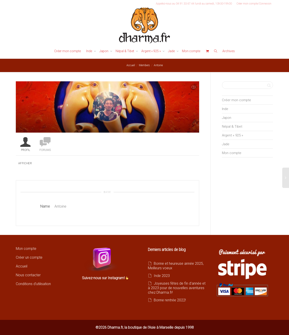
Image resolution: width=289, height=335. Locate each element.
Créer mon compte (67, 51)
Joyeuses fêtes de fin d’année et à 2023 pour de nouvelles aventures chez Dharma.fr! (176, 288)
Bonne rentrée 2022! (170, 300)
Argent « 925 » (151, 51)
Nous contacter (28, 275)
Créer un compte (29, 257)
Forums (45, 150)
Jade (171, 51)
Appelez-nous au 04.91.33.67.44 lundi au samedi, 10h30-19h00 (194, 3)
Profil (25, 150)
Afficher (25, 163)
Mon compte (191, 51)
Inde (89, 51)
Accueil (21, 266)
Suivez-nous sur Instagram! (104, 278)
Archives (228, 51)
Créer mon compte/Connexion (253, 3)
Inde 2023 (162, 276)
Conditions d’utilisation (33, 284)
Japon (104, 51)
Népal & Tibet (125, 51)
